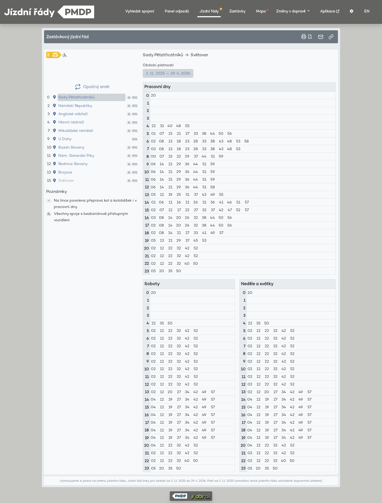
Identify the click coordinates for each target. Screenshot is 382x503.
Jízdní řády (210, 11)
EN (366, 11)
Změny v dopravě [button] (291, 11)
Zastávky (237, 11)
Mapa (262, 11)
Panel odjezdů (177, 11)
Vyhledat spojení (139, 11)
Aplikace (329, 11)
